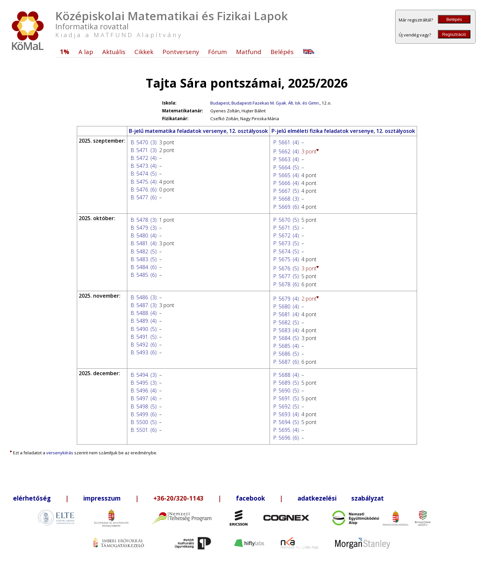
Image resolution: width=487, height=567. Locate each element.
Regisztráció (454, 34)
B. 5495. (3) (144, 382)
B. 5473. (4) (144, 165)
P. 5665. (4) (286, 175)
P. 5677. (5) (286, 276)
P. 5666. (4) (286, 183)
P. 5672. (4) (286, 235)
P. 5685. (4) (286, 345)
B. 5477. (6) (144, 197)
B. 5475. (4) (144, 181)
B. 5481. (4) (144, 243)
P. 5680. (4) (286, 306)
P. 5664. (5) (286, 167)
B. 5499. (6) (144, 414)
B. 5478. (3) (144, 219)
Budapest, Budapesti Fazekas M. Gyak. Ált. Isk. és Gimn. (265, 103)
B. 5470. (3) (144, 142)
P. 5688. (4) (286, 374)
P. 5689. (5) (286, 382)
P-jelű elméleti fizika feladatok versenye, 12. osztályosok (343, 131)
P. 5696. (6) (286, 437)
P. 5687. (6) (286, 361)
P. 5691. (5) (286, 398)
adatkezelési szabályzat (341, 498)
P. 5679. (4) (286, 298)
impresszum (102, 498)
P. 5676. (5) (286, 268)
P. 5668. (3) (286, 198)
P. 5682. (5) (286, 322)
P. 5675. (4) (286, 259)
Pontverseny (180, 52)
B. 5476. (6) (144, 189)
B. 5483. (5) (144, 259)
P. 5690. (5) (286, 390)
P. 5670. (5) (286, 219)
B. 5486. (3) (144, 297)
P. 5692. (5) (286, 406)
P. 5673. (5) (286, 243)
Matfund (248, 52)
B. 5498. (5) (144, 406)
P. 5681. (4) (286, 314)
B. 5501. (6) (144, 429)
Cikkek (143, 52)
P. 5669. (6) (286, 206)
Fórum (217, 52)
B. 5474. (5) (144, 173)
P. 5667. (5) (286, 190)
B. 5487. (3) (144, 305)
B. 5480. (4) (144, 235)
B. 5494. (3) (144, 374)
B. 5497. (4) (144, 398)
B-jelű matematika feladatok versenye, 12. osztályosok (198, 131)
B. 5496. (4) (144, 390)
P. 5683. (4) (286, 330)
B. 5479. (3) (144, 227)
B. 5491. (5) (144, 336)
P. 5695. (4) (286, 429)
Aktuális (113, 52)
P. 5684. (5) (286, 338)
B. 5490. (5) (144, 329)
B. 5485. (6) (144, 274)
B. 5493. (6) (144, 352)
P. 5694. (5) (286, 422)
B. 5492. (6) (144, 344)
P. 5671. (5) (286, 227)
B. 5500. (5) (144, 422)
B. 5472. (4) (144, 158)
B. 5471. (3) (144, 150)
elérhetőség (32, 498)
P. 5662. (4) (286, 151)
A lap (85, 52)
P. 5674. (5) (286, 251)
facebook (250, 498)
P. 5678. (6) (286, 284)
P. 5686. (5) (286, 353)
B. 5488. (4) (144, 313)
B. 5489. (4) (144, 320)
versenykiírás (59, 453)
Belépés (454, 19)
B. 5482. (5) (144, 251)
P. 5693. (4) (286, 414)
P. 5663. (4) (286, 159)
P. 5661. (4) (286, 142)
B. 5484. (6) (144, 267)
